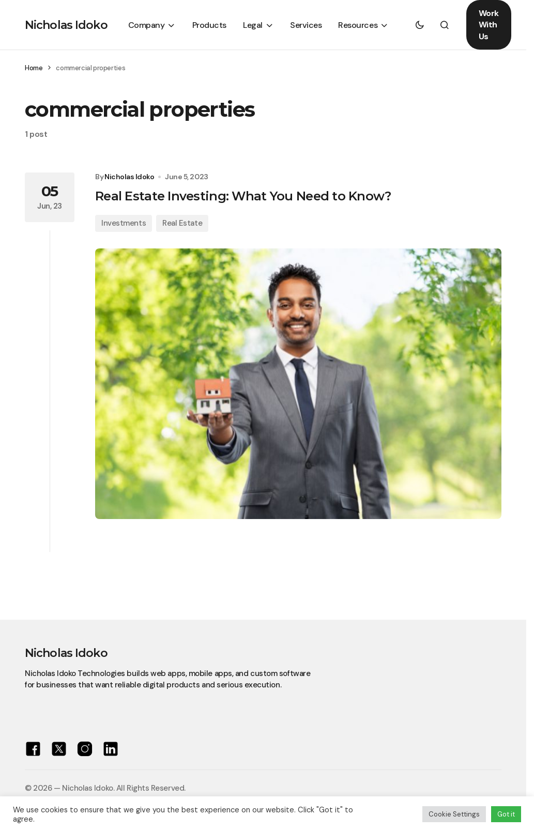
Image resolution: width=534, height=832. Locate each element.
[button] (419, 24)
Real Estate (182, 223)
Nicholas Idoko (66, 25)
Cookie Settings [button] (454, 814)
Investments (123, 223)
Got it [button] (506, 814)
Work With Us (489, 25)
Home (33, 68)
